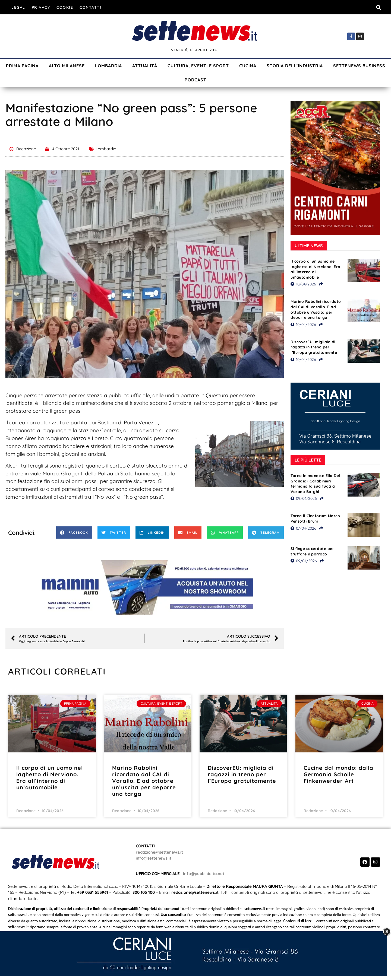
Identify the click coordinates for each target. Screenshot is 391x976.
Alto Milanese (67, 65)
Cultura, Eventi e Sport (198, 65)
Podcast (195, 79)
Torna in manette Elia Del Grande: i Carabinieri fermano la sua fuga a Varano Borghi (315, 483)
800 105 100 (144, 892)
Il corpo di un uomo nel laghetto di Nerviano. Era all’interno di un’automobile (315, 269)
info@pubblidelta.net (203, 873)
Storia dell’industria (295, 65)
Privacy (41, 7)
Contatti (90, 7)
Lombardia (108, 65)
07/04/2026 (303, 528)
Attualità (144, 65)
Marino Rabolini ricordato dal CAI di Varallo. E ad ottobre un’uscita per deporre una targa (316, 309)
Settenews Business (359, 65)
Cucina (247, 65)
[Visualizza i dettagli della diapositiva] (144, 587)
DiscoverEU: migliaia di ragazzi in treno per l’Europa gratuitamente (314, 347)
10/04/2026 (303, 284)
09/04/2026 (304, 498)
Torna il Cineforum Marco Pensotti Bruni (315, 518)
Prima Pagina (22, 65)
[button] (378, 7)
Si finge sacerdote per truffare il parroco (312, 551)
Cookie (64, 7)
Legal (18, 7)
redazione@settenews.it (159, 852)
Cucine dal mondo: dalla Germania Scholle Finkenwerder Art (338, 774)
